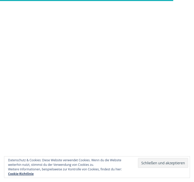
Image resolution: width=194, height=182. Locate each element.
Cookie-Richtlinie (21, 174)
